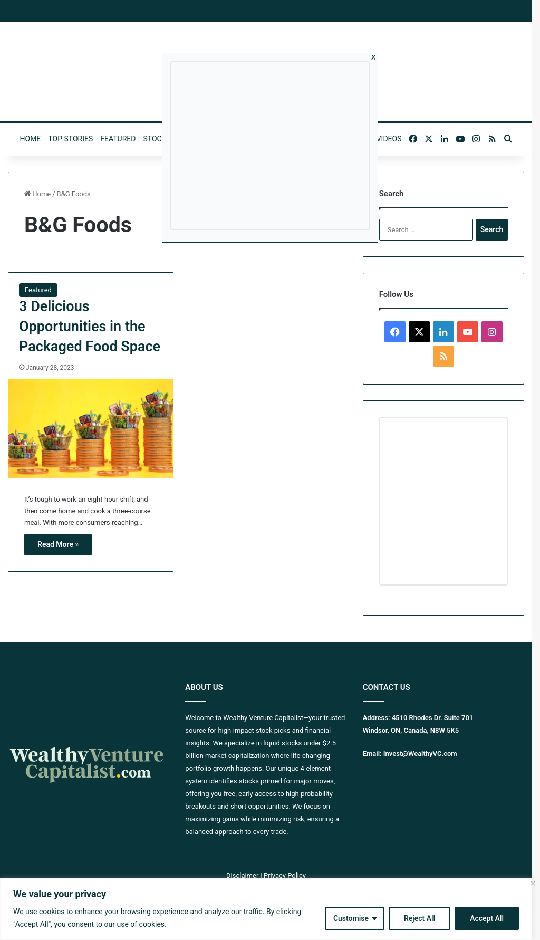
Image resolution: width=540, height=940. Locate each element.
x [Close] (373, 56)
